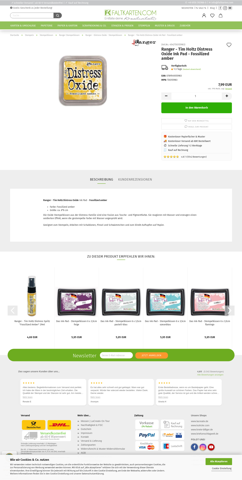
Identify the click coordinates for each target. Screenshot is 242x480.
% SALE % (201, 8)
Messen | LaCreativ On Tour (95, 421)
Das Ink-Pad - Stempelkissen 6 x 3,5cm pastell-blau (121, 323)
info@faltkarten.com (222, 2)
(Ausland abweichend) (192, 69)
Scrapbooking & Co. (94, 25)
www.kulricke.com (200, 425)
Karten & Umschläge (23, 25)
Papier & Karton (67, 25)
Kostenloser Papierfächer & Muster (186, 136)
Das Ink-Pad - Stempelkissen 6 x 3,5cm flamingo (209, 323)
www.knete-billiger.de (202, 429)
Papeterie (47, 25)
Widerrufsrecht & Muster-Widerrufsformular (103, 448)
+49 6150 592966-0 (197, 2)
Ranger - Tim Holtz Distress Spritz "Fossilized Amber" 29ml (32, 323)
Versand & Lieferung (91, 441)
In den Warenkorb (197, 107)
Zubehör (185, 25)
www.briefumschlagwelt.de (204, 433)
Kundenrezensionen (135, 179)
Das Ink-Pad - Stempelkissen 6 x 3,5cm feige (76, 323)
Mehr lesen (27, 397)
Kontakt (85, 437)
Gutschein (86, 429)
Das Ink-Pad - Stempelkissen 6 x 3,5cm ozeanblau (165, 323)
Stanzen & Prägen (122, 25)
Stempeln (144, 25)
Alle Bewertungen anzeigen (210, 374)
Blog (212, 8)
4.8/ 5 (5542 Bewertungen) (185, 156)
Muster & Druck (165, 25)
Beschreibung (101, 179)
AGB (83, 452)
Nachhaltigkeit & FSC (92, 425)
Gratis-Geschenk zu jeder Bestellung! (32, 7)
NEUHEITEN (187, 8)
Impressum (86, 433)
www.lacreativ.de (199, 421)
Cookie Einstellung (221, 468)
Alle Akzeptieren (218, 461)
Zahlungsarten (88, 444)
